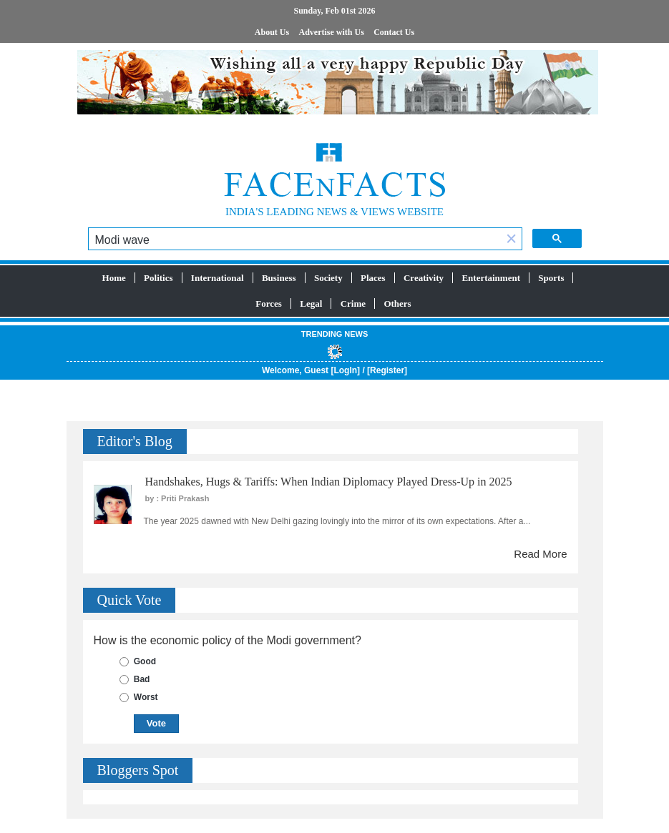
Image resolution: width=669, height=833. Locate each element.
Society (328, 277)
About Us (272, 32)
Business (279, 277)
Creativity (424, 277)
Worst (146, 697)
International (217, 277)
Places (373, 277)
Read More (540, 554)
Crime (353, 303)
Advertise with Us (331, 32)
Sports (551, 277)
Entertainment (491, 277)
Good (145, 661)
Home (114, 277)
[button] (511, 240)
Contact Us (393, 32)
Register (387, 370)
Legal (311, 303)
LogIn (345, 370)
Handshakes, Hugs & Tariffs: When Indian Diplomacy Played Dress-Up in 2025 (328, 481)
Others (397, 303)
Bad (142, 679)
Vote (156, 723)
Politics (158, 277)
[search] (295, 240)
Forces (268, 303)
